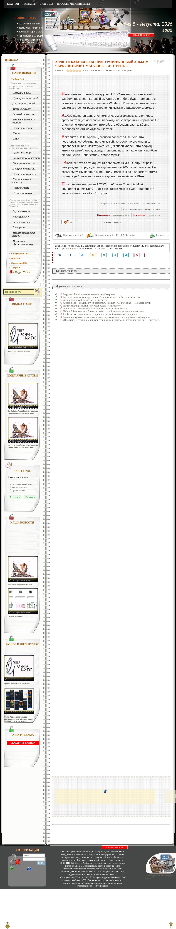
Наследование (21, 216)
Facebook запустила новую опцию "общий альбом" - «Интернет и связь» (101, 297)
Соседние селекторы (24, 163)
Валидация (19, 227)
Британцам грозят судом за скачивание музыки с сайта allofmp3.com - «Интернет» (106, 317)
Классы (17, 133)
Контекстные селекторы (26, 157)
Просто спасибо (18, 491)
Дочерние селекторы (25, 168)
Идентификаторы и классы (23, 234)
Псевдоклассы (21, 187)
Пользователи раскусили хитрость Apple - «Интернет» (92, 305)
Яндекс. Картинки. (152, 209)
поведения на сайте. (121, 215)
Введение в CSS (22, 92)
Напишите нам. (154, 215)
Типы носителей (22, 108)
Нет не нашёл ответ (19, 487)
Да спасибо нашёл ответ (21, 484)
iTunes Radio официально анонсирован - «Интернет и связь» (95, 308)
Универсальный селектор (21, 181)
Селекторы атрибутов (25, 174)
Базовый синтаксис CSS (17, 617)
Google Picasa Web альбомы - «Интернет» (85, 300)
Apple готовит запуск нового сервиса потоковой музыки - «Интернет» (100, 314)
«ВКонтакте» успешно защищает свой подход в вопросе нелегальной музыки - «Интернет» (111, 320)
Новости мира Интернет (119, 70)
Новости (99, 70)
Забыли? (35, 868)
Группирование (22, 211)
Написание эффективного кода (23, 242)
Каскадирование (22, 222)
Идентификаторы (23, 152)
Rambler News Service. (151, 203)
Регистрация (20, 868)
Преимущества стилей (25, 98)
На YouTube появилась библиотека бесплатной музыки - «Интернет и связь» (103, 311)
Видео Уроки (22, 272)
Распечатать (162, 235)
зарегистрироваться (70, 248)
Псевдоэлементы (22, 193)
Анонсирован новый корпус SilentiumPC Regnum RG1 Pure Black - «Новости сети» (107, 303)
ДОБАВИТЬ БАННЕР (141, 35)
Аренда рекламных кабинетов (19, 352)
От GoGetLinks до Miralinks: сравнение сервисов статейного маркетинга (23, 412)
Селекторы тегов (22, 127)
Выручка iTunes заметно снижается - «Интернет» (89, 294)
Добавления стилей (24, 103)
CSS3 (16, 138)
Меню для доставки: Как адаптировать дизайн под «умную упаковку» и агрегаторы (19, 719)
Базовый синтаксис (24, 114)
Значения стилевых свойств (23, 121)
